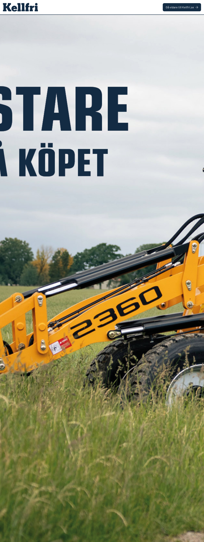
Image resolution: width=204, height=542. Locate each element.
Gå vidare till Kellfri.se (182, 7)
